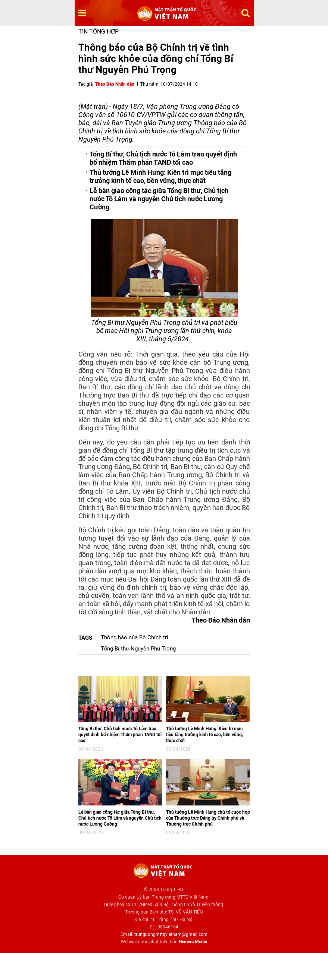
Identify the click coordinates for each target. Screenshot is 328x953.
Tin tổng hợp (98, 31)
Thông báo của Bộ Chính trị (134, 637)
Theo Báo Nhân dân (114, 84)
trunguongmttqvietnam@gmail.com (170, 934)
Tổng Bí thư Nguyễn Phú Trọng (138, 648)
